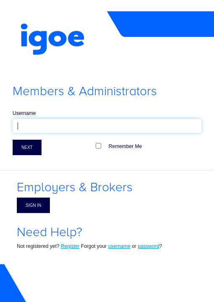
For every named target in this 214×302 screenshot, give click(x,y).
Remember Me (125, 146)
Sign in (33, 205)
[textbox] (107, 126)
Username (24, 113)
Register (70, 246)
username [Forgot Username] (119, 246)
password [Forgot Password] (148, 246)
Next (27, 147)
